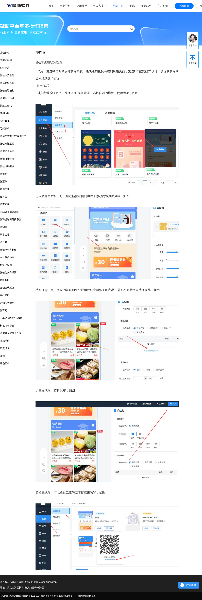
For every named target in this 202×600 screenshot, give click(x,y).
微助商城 (82, 596)
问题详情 (40, 52)
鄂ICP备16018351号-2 (62, 596)
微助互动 (91, 596)
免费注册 (184, 6)
